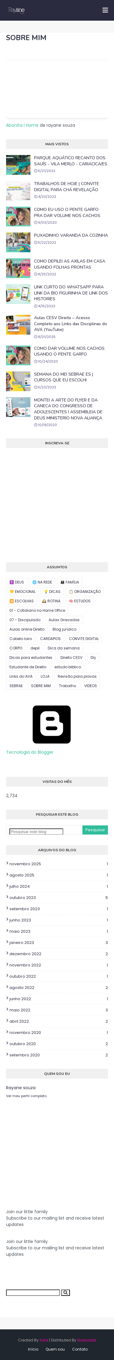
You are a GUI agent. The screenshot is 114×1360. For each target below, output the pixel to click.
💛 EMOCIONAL (22, 591)
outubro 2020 (58, 1044)
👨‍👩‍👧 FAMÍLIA (69, 582)
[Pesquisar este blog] (36, 831)
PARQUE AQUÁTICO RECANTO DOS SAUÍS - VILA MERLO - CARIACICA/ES (70, 161)
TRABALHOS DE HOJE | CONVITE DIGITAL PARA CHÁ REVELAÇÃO (66, 187)
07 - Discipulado (24, 619)
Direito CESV (71, 657)
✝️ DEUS (16, 582)
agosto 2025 (58, 875)
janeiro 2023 (58, 943)
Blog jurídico (64, 629)
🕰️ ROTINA (51, 601)
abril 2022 (58, 1021)
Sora (44, 1340)
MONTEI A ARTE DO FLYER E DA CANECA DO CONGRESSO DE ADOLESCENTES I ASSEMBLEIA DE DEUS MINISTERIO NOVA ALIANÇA (68, 409)
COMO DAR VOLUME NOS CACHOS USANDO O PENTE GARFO (69, 351)
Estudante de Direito (27, 667)
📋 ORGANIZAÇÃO (85, 591)
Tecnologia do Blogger (51, 749)
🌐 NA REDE (42, 582)
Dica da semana (64, 648)
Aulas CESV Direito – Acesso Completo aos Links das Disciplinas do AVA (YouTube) (70, 323)
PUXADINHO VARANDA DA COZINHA (71, 235)
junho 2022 (58, 999)
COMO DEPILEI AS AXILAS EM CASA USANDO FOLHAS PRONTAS (69, 264)
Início (33, 1349)
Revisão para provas (77, 676)
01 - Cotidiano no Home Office (37, 610)
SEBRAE (16, 685)
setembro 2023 (58, 909)
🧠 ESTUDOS (80, 601)
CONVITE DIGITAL (84, 638)
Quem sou (55, 1349)
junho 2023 (58, 920)
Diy (93, 657)
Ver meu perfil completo (26, 1095)
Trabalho (67, 685)
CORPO (15, 648)
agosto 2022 (58, 988)
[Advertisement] (51, 1148)
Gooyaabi (86, 1340)
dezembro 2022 (58, 954)
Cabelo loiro (20, 638)
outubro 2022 (58, 976)
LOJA (45, 676)
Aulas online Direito (26, 629)
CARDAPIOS (50, 638)
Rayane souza (21, 1088)
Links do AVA (21, 676)
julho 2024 (58, 886)
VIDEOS (90, 685)
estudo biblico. (68, 667)
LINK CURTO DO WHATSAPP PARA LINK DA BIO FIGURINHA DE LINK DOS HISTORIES (71, 293)
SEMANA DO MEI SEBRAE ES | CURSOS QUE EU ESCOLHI (63, 377)
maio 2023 (58, 931)
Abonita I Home (22, 125)
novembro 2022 (58, 965)
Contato (80, 1349)
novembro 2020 (58, 1033)
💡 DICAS (52, 591)
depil (35, 648)
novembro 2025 (58, 864)
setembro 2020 (58, 1055)
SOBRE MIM (41, 685)
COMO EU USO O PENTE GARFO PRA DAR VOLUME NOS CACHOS (67, 213)
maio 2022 (58, 1010)
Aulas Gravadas (64, 619)
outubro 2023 (58, 898)
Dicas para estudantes (30, 657)
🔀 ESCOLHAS (21, 601)
